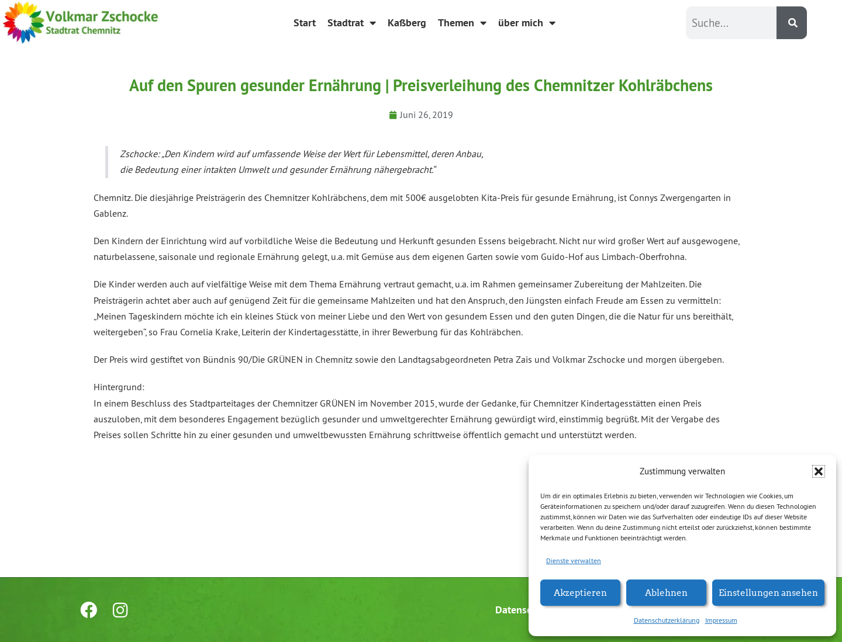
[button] (818, 471)
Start (305, 22)
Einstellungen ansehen (768, 592)
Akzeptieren (580, 592)
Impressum (721, 620)
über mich (526, 23)
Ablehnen (666, 592)
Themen (462, 23)
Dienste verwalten (573, 560)
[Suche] (792, 22)
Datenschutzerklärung (666, 620)
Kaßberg (407, 22)
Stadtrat (351, 23)
